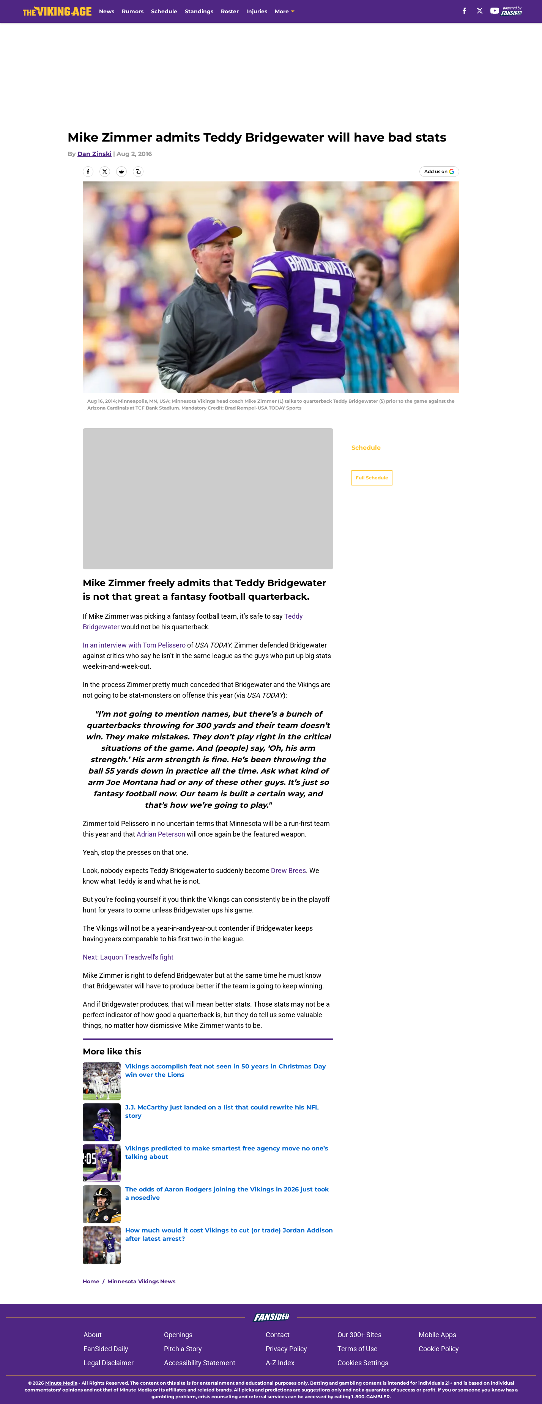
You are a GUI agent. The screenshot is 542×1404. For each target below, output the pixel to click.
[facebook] (464, 11)
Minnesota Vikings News (141, 1281)
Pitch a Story (183, 1349)
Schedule (164, 11)
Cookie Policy (439, 1349)
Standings (199, 11)
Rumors (132, 11)
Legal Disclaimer (109, 1363)
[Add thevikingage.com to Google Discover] (439, 171)
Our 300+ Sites (359, 1335)
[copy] (138, 171)
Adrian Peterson (161, 834)
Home (91, 1281)
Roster (230, 11)
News (106, 11)
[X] (480, 11)
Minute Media (61, 1383)
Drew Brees (288, 871)
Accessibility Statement (199, 1363)
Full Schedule (372, 464)
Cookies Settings (362, 1363)
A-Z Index (280, 1363)
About (93, 1335)
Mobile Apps (437, 1335)
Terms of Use (357, 1349)
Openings (178, 1335)
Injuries (256, 11)
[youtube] (494, 11)
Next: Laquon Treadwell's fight (128, 957)
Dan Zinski (94, 154)
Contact (278, 1335)
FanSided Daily (106, 1349)
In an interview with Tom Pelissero (134, 645)
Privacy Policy (286, 1349)
